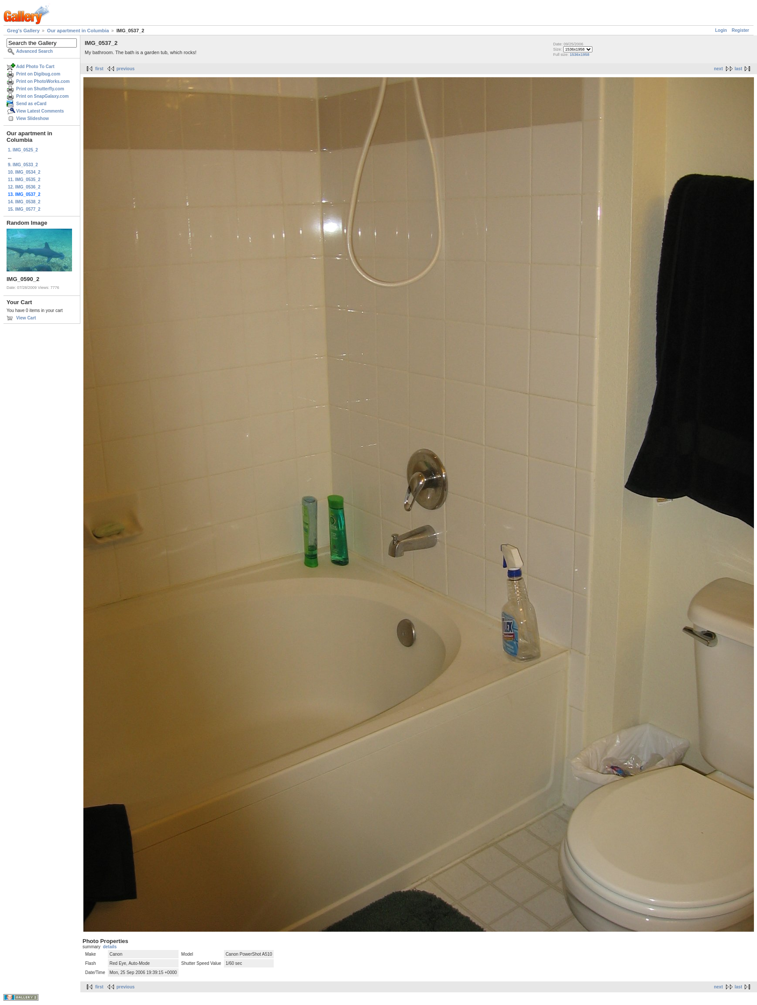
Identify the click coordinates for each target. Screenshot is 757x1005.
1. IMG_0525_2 (23, 149)
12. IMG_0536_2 (24, 187)
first (99, 68)
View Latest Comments (40, 111)
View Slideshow (32, 118)
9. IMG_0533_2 (23, 164)
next (718, 68)
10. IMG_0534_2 (24, 172)
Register (740, 30)
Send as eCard (31, 103)
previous (126, 68)
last (738, 68)
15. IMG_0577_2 (24, 209)
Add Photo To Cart (35, 66)
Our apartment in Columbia (78, 30)
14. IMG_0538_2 (24, 201)
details (110, 946)
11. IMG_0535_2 (24, 179)
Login (721, 30)
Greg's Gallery (23, 30)
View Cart (26, 318)
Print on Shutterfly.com (40, 88)
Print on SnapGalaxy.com (42, 96)
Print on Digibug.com (38, 74)
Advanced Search (34, 51)
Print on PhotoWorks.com (43, 81)
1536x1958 (579, 54)
